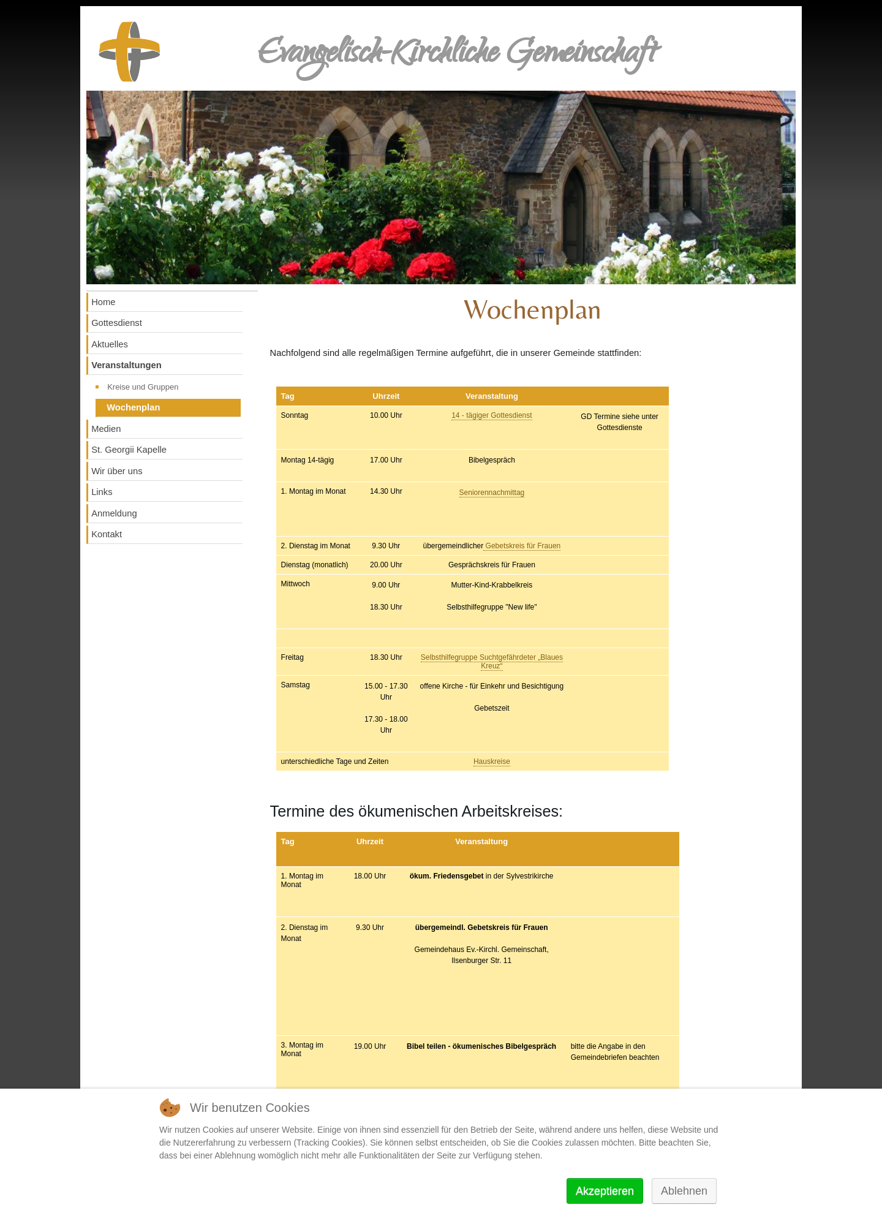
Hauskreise (491, 761)
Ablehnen (684, 1191)
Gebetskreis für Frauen (521, 546)
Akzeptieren (605, 1191)
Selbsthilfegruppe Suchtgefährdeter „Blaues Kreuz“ (492, 661)
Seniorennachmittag (492, 492)
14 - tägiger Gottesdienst (491, 415)
